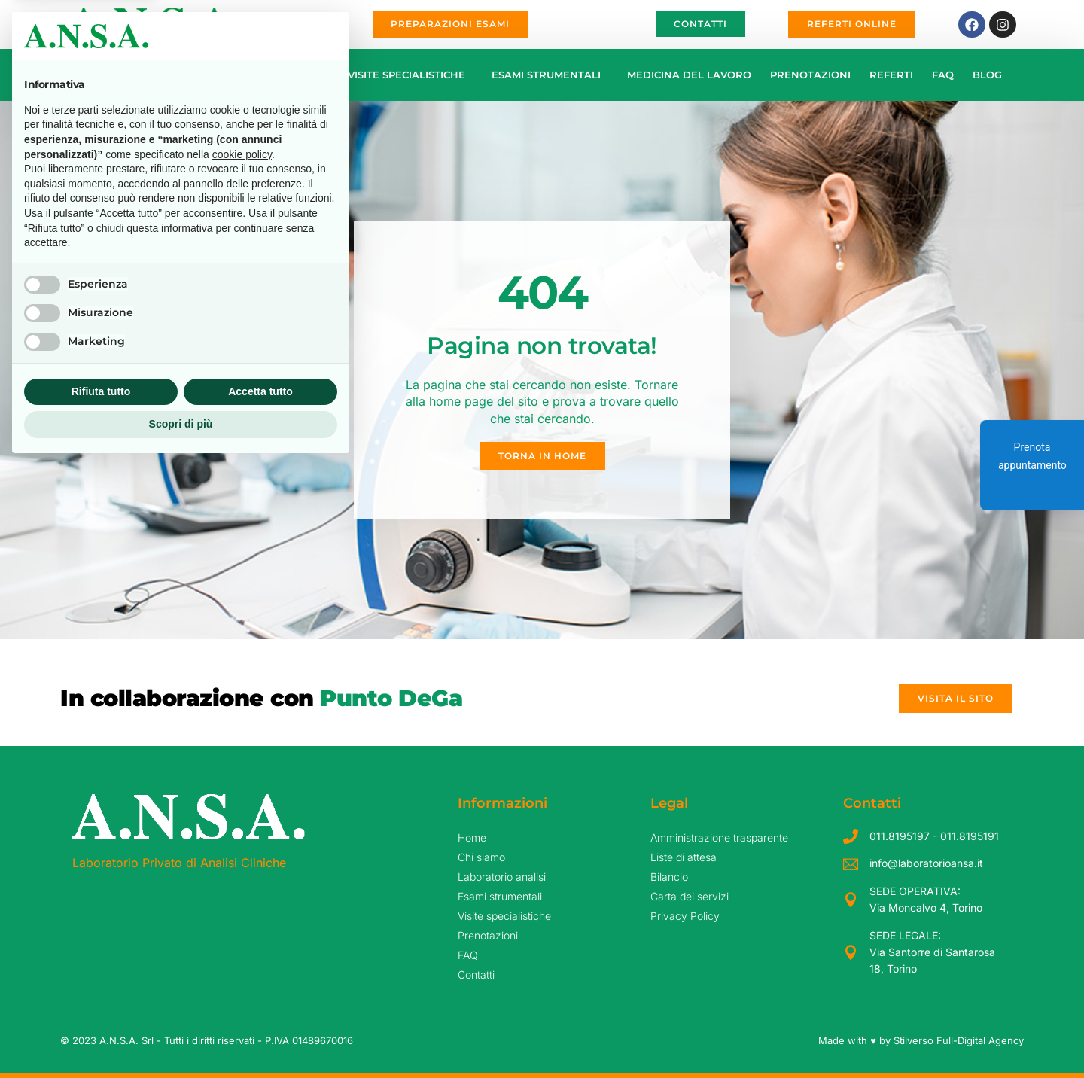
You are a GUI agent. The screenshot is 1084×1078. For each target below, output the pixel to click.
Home (91, 75)
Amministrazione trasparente (719, 837)
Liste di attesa (683, 857)
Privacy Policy (685, 915)
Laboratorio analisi (264, 75)
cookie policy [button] (242, 767)
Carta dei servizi (689, 896)
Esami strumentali (550, 75)
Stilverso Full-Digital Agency (959, 1040)
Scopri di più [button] (181, 1037)
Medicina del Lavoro (689, 75)
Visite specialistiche (410, 75)
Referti (891, 75)
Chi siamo (153, 75)
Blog (987, 75)
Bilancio (669, 876)
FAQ (943, 75)
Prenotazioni (810, 75)
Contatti (476, 974)
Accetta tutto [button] (260, 1004)
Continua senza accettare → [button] (262, 648)
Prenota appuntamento (1032, 456)
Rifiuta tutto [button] (101, 1004)
